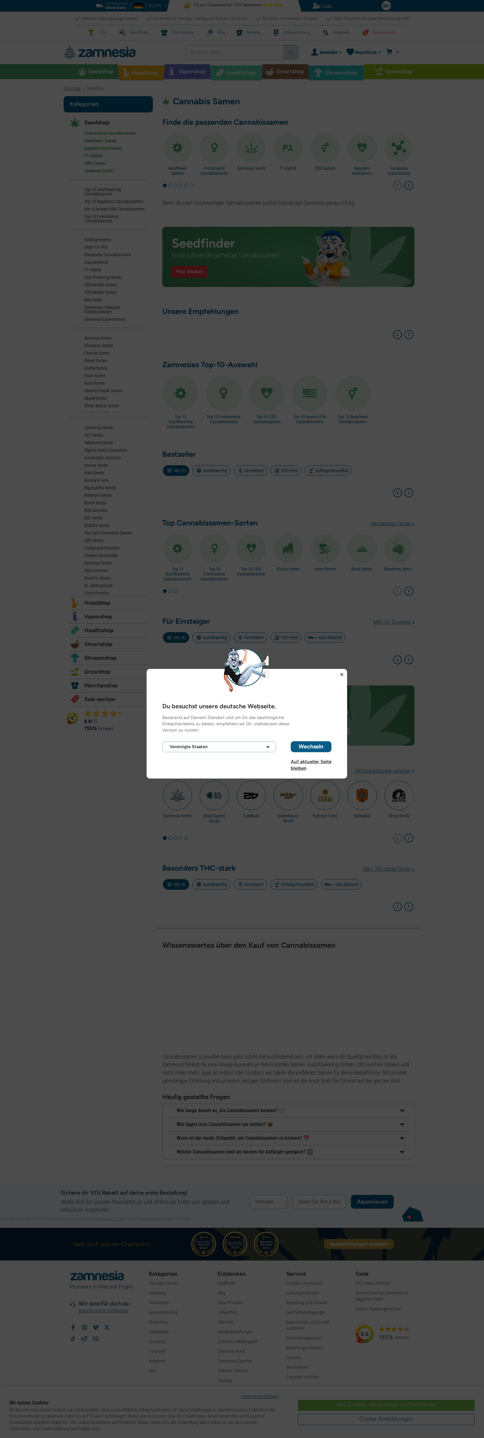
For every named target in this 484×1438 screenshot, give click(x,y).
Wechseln (311, 746)
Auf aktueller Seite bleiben (311, 761)
